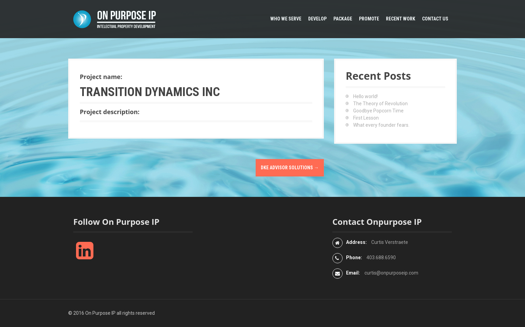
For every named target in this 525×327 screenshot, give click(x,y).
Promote (369, 18)
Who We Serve (285, 18)
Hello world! (365, 96)
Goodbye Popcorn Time (378, 110)
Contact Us (435, 18)
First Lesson (366, 118)
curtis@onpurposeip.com (391, 273)
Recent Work (400, 18)
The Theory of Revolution (380, 103)
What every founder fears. (381, 125)
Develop (317, 18)
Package (342, 18)
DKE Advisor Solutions (290, 167)
